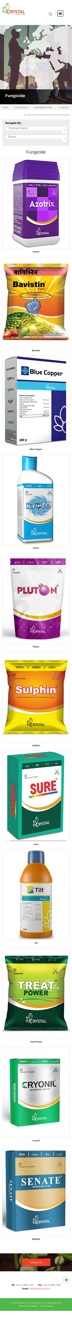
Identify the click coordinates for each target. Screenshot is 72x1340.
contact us (36, 1262)
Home (5, 107)
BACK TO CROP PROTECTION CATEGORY (47, 115)
